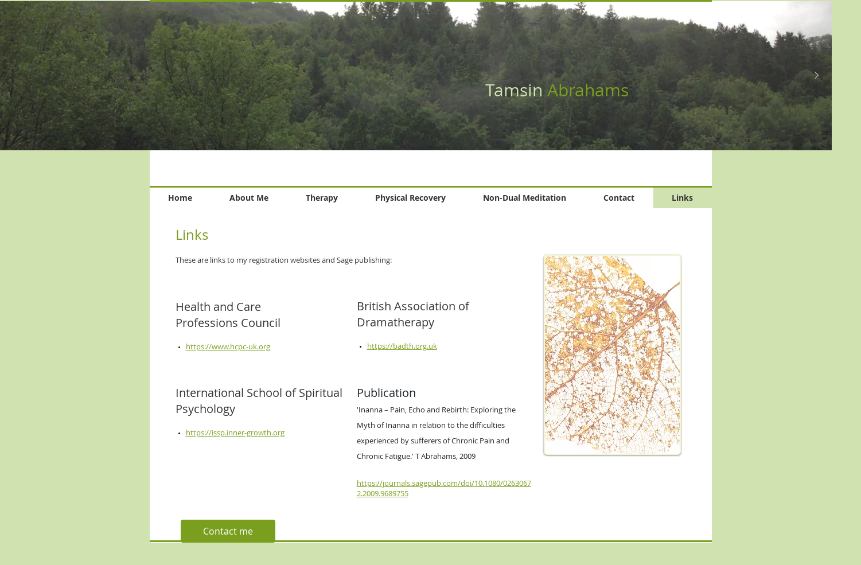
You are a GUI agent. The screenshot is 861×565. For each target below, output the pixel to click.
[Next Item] (816, 76)
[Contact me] (228, 531)
